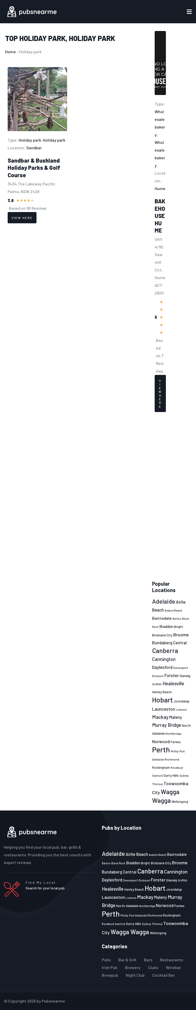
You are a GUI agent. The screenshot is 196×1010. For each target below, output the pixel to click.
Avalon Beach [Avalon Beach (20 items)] (173, 610)
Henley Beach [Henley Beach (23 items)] (162, 692)
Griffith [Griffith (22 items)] (157, 684)
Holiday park (42, 38)
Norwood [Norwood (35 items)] (161, 741)
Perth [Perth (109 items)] (161, 749)
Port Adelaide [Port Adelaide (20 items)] (138, 915)
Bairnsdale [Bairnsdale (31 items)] (162, 618)
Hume (160, 188)
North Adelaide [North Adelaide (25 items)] (127, 906)
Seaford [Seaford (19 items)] (157, 775)
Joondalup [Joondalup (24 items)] (181, 701)
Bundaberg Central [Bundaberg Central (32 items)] (169, 642)
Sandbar (34, 147)
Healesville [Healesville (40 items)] (173, 683)
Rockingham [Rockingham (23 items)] (161, 767)
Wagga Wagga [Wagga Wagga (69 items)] (130, 931)
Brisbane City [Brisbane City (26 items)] (162, 635)
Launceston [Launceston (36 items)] (163, 708)
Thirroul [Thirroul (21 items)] (157, 784)
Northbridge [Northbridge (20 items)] (173, 733)
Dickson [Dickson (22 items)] (158, 676)
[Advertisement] (171, 496)
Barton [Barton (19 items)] (177, 618)
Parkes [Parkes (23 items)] (175, 742)
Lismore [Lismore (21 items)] (181, 709)
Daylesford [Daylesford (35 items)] (162, 667)
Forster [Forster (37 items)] (171, 675)
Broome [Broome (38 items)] (181, 634)
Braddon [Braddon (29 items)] (166, 626)
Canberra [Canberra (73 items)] (165, 650)
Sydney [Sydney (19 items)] (184, 775)
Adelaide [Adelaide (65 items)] (163, 601)
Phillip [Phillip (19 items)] (175, 751)
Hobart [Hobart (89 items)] (162, 700)
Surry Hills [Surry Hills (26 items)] (171, 775)
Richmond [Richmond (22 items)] (172, 759)
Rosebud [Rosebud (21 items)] (177, 767)
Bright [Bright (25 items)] (178, 627)
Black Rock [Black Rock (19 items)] (118, 863)
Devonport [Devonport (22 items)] (180, 667)
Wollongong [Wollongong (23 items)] (180, 801)
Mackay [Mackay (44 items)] (160, 717)
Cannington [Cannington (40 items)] (164, 659)
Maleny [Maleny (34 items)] (175, 717)
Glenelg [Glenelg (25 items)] (185, 676)
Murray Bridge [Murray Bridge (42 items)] (166, 725)
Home (10, 51)
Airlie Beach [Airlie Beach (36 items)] (137, 854)
